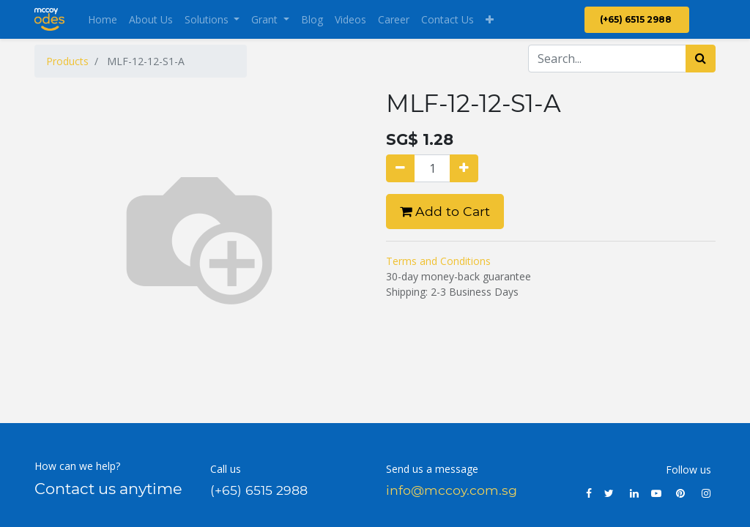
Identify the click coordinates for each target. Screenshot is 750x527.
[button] (490, 19)
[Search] (701, 58)
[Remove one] (400, 168)
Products (67, 61)
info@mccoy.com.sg (451, 490)
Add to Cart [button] (445, 211)
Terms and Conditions (438, 261)
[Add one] (464, 168)
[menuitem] (102, 19)
